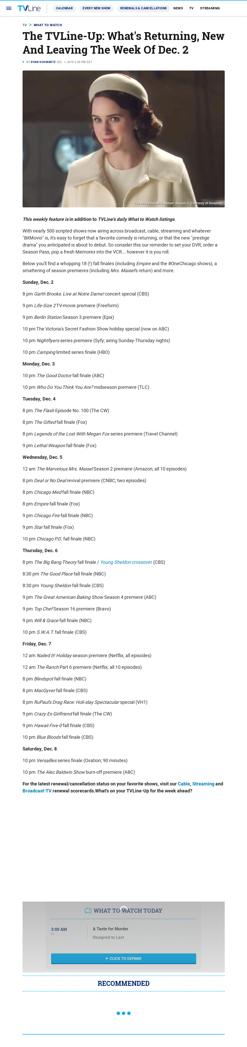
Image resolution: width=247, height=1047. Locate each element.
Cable (184, 784)
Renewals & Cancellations (143, 8)
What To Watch (48, 25)
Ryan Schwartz (43, 62)
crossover (126, 562)
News (178, 8)
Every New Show (96, 8)
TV (191, 8)
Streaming (210, 8)
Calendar (64, 8)
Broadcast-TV (37, 791)
